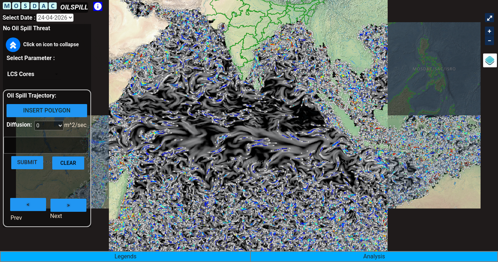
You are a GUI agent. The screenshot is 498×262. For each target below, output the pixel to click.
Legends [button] (125, 256)
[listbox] (34, 74)
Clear (68, 163)
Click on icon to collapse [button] (42, 44)
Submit (27, 162)
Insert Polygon (46, 110)
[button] (13, 45)
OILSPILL (74, 7)
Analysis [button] (374, 256)
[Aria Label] (55, 17)
